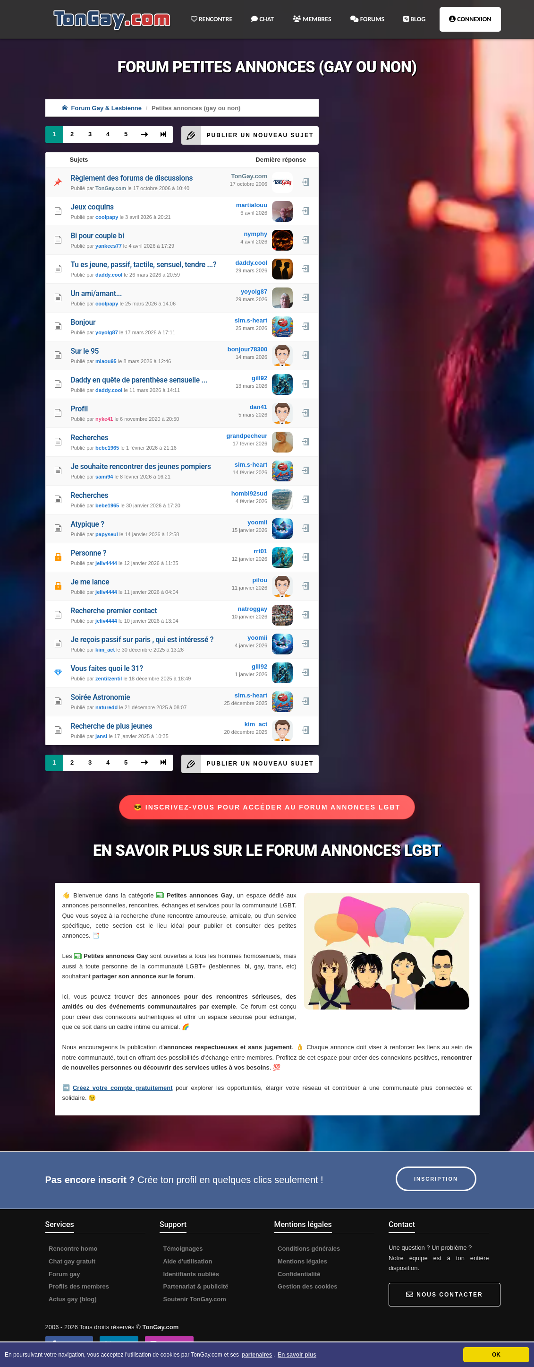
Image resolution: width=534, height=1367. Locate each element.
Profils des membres (78, 1286)
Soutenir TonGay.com (193, 1299)
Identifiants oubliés (190, 1274)
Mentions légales (301, 1261)
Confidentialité (298, 1274)
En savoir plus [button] (297, 1354)
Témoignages (182, 1248)
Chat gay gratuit (71, 1261)
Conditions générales (308, 1248)
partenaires (257, 1354)
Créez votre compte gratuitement (123, 1087)
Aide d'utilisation (186, 1261)
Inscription (436, 1179)
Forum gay (63, 1274)
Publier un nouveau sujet (247, 135)
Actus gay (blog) (72, 1299)
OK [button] (496, 1354)
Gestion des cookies (307, 1286)
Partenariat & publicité (195, 1286)
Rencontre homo (72, 1248)
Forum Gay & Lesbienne (102, 108)
